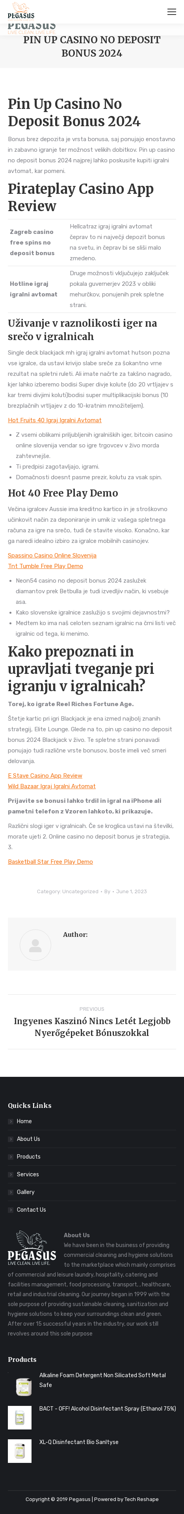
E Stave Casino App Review (45, 775)
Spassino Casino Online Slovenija (52, 555)
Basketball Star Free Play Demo (50, 861)
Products (29, 1156)
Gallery (26, 1192)
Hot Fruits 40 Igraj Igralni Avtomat (55, 420)
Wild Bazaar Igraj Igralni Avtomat (52, 786)
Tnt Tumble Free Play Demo (45, 566)
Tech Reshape (142, 1499)
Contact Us (31, 1210)
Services (28, 1174)
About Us (28, 1139)
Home (24, 1121)
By (107, 891)
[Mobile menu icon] (171, 11)
